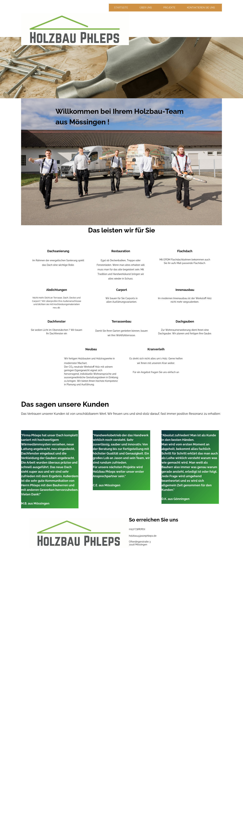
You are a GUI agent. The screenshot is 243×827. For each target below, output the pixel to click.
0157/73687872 (137, 529)
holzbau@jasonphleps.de (142, 535)
